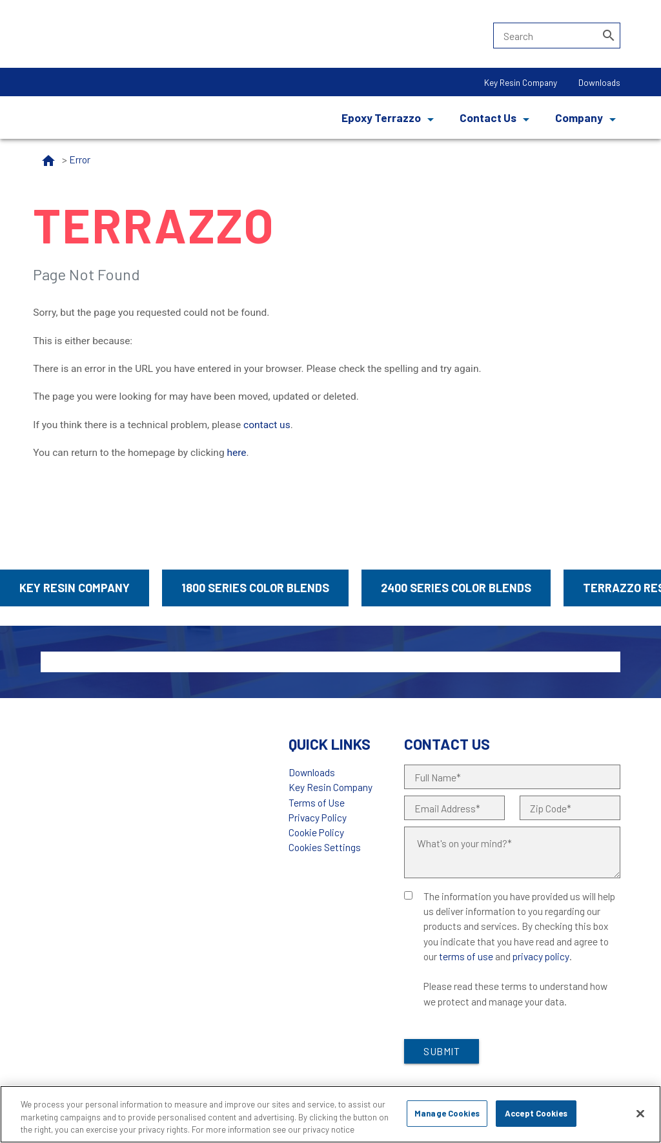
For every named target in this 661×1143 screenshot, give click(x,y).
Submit (441, 1051)
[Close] (640, 1113)
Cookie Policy (316, 832)
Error (79, 159)
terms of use (466, 956)
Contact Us (488, 117)
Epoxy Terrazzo (381, 117)
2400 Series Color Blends (456, 588)
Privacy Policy (318, 817)
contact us (266, 425)
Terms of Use (317, 802)
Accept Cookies (536, 1113)
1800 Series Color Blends (255, 588)
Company (579, 117)
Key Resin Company (520, 82)
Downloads (599, 82)
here (236, 452)
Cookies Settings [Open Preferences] (325, 847)
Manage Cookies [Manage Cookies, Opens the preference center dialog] (447, 1113)
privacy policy (541, 956)
